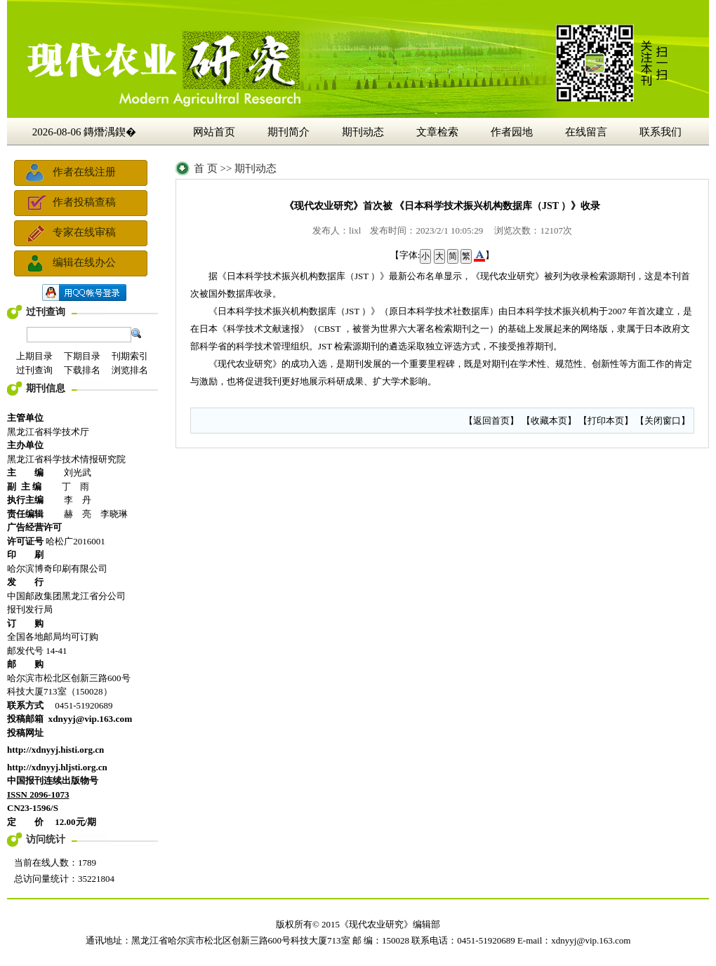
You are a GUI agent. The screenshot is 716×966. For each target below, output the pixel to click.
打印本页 (606, 420)
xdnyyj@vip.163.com (590, 940)
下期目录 (82, 356)
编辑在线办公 (84, 262)
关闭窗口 (662, 420)
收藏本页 (549, 420)
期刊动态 (363, 131)
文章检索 (437, 131)
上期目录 (34, 356)
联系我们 (660, 131)
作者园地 (512, 131)
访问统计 (45, 839)
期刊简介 (288, 131)
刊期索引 (130, 356)
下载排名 (82, 370)
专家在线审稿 (84, 232)
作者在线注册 (84, 171)
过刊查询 (45, 312)
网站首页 (214, 131)
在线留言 (586, 131)
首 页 (206, 168)
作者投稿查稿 (84, 202)
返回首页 (491, 420)
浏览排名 (130, 370)
